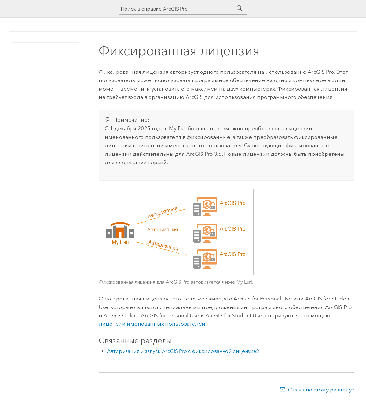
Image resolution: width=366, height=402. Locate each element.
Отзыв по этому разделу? (321, 389)
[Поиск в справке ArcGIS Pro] (176, 8)
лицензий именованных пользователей (152, 324)
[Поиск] (240, 8)
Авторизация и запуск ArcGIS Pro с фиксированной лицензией (183, 351)
